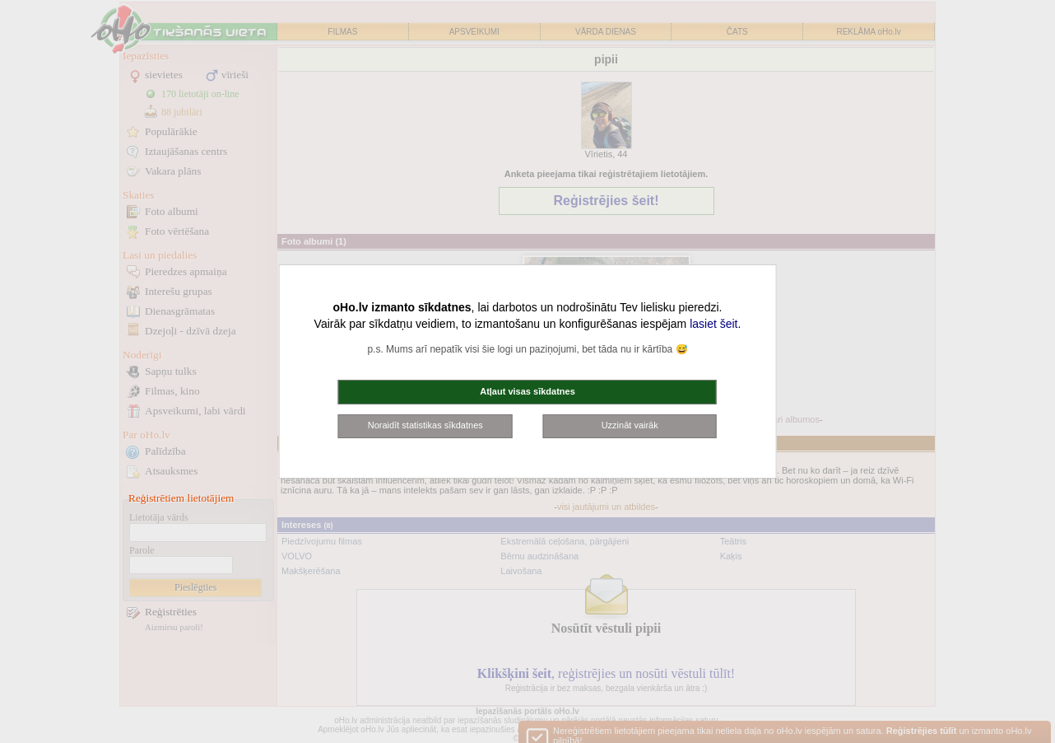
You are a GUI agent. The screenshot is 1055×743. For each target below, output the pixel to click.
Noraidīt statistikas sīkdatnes (425, 425)
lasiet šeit (713, 323)
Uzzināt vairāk (630, 425)
